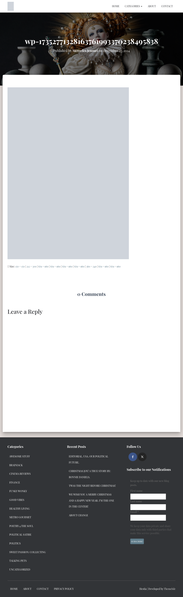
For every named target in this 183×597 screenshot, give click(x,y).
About (152, 6)
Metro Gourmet (20, 517)
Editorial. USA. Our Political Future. (88, 459)
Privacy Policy (64, 589)
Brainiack (16, 465)
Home (115, 6)
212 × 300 (32, 266)
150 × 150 (20, 266)
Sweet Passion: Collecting (27, 552)
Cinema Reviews (20, 473)
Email (134, 512)
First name (136, 490)
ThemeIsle (169, 589)
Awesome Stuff (19, 456)
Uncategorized (19, 569)
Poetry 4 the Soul (21, 526)
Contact (167, 6)
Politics (15, 543)
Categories (133, 6)
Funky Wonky (18, 491)
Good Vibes (16, 500)
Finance (14, 482)
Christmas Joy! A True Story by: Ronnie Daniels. (90, 474)
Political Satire (20, 534)
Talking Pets (18, 560)
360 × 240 (91, 266)
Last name (136, 501)
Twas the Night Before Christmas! (92, 485)
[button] (141, 6)
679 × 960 (43, 266)
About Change (78, 515)
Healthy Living (19, 508)
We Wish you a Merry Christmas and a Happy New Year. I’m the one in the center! (91, 500)
